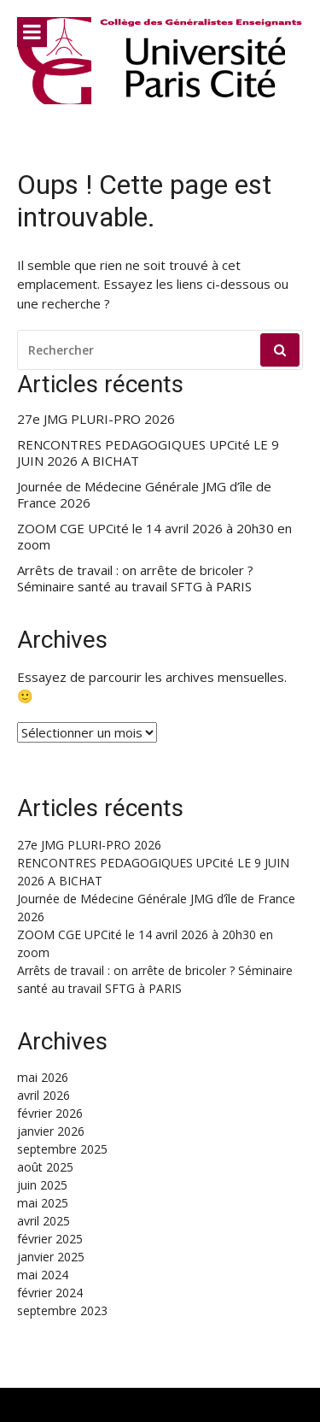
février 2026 (50, 1113)
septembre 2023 (62, 1310)
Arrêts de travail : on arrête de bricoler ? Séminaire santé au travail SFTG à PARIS (135, 579)
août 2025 (45, 1167)
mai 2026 (42, 1077)
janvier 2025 (50, 1257)
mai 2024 (42, 1274)
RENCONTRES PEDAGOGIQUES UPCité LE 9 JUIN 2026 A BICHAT (148, 453)
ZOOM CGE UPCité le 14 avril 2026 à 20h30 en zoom (154, 537)
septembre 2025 (62, 1149)
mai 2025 (42, 1203)
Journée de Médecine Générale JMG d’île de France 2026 (144, 495)
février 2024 (50, 1292)
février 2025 (50, 1239)
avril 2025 (43, 1221)
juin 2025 (42, 1185)
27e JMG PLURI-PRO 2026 (96, 419)
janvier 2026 (50, 1131)
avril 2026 (43, 1095)
